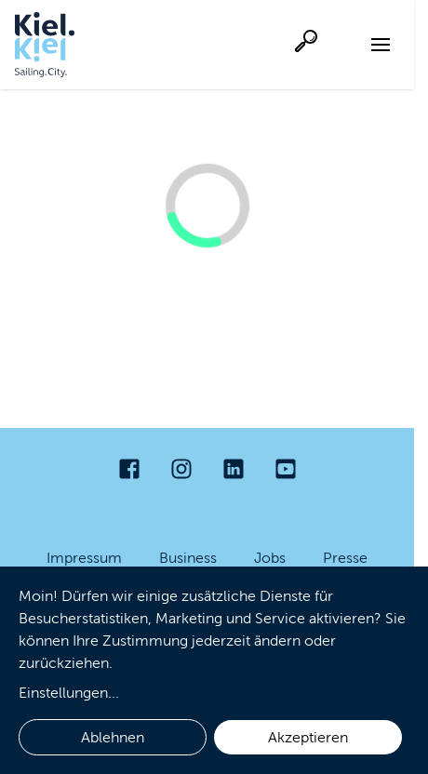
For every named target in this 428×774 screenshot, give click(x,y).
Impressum (84, 558)
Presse (345, 558)
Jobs (270, 558)
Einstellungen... (69, 693)
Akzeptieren (308, 737)
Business (188, 558)
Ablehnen (112, 737)
